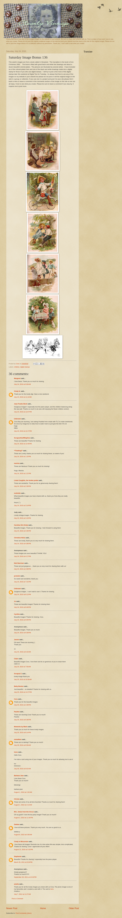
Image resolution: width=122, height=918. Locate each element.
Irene (16, 752)
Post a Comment (17, 898)
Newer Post (11, 908)
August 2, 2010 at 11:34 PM (23, 818)
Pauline (17, 712)
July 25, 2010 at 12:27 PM (23, 692)
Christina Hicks (19, 538)
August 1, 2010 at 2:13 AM (23, 805)
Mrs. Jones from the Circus (24, 812)
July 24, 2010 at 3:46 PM (22, 531)
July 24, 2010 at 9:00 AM (22, 384)
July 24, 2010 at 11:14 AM (23, 397)
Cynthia (17, 614)
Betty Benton (19, 686)
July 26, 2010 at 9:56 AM (22, 745)
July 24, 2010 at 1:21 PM (22, 473)
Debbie (16, 824)
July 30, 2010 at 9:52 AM (22, 769)
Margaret (17, 378)
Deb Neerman (19, 563)
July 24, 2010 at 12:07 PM (23, 412)
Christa (16, 799)
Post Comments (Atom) (24, 913)
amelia (16, 884)
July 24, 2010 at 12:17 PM (23, 431)
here (51, 889)
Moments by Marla (20, 727)
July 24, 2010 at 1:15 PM (22, 456)
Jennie (16, 639)
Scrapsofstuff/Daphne (22, 438)
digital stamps (25, 367)
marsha (17, 463)
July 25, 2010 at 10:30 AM (23, 679)
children (16, 367)
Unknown (17, 419)
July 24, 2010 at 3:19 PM (22, 518)
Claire (16, 659)
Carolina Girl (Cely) (21, 525)
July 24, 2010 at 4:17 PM (22, 556)
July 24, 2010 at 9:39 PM (22, 633)
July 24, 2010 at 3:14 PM (22, 505)
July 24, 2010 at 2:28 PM (22, 486)
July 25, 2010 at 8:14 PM (22, 732)
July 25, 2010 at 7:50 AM (22, 667)
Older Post (74, 908)
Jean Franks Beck (20, 404)
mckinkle (17, 493)
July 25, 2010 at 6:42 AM (22, 652)
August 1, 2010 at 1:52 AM (23, 792)
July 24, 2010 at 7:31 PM (22, 582)
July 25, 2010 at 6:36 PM (22, 720)
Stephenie (17, 856)
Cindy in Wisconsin (21, 841)
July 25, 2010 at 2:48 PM (22, 705)
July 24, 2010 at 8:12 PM (22, 594)
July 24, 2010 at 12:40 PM (23, 444)
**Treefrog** (18, 451)
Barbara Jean (19, 775)
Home (43, 908)
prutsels (17, 576)
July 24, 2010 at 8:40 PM (22, 607)
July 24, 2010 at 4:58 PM (22, 569)
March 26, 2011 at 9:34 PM (23, 862)
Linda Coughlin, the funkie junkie (26, 480)
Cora (16, 699)
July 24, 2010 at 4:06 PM (22, 543)
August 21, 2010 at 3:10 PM (23, 849)
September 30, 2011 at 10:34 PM (25, 877)
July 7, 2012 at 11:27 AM (22, 894)
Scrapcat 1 (18, 673)
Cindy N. (17, 391)
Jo (15, 601)
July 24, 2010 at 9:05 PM (22, 620)
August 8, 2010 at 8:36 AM (23, 834)
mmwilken (17, 739)
